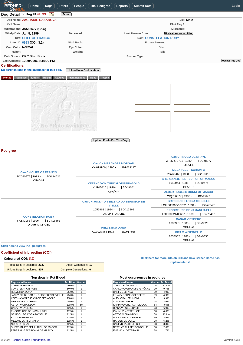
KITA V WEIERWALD (188, 232)
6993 (25, 42)
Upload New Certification (83, 70)
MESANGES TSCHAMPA (188, 169)
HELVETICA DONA (113, 227)
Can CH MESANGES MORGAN (113, 163)
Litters (63, 6)
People (79, 6)
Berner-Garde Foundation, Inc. (32, 339)
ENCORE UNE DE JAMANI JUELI (189, 210)
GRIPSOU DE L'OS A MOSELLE (189, 201)
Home (34, 6)
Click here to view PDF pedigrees (23, 245)
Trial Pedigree (100, 6)
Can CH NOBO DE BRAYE (188, 156)
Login (236, 5)
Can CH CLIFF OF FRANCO (38, 172)
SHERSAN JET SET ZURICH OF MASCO (188, 178)
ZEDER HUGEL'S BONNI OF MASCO (188, 191)
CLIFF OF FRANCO (36, 38)
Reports (122, 6)
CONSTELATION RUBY (162, 38)
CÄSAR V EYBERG (188, 219)
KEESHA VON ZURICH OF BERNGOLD (114, 183)
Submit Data (142, 6)
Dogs (49, 6)
